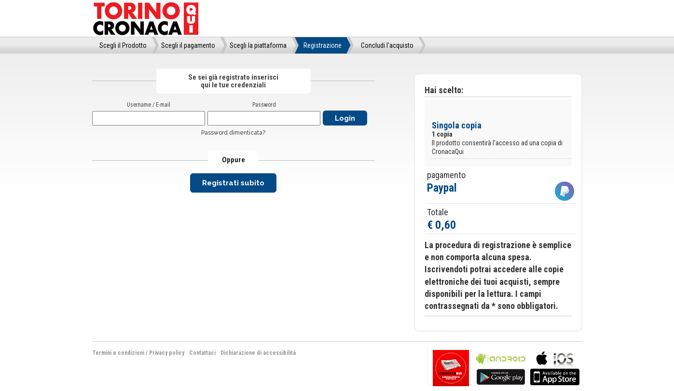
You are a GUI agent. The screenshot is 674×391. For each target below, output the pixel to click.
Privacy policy (166, 352)
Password (264, 104)
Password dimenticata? (233, 132)
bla (500, 367)
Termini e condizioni (118, 352)
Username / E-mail (148, 104)
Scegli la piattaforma (258, 45)
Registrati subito (233, 183)
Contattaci (202, 352)
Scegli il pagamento (188, 45)
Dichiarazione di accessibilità (258, 352)
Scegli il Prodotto (123, 45)
